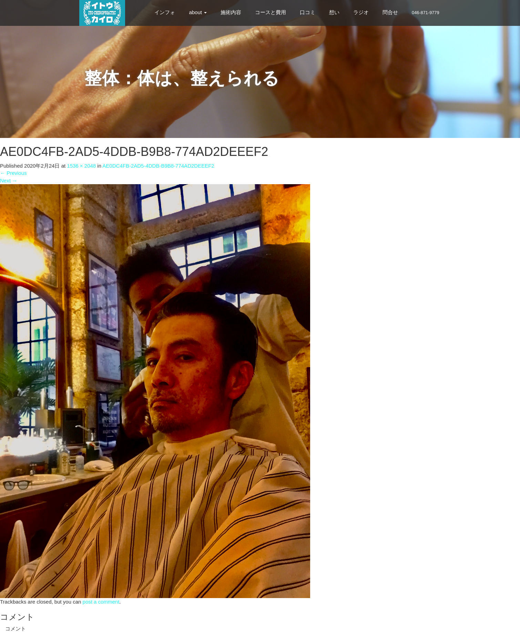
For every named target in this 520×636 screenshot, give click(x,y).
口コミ (307, 12)
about (198, 12)
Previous (13, 173)
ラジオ (361, 12)
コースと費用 (270, 12)
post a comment (101, 602)
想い (334, 12)
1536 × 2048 (81, 166)
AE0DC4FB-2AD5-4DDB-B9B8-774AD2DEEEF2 (158, 166)
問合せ (390, 12)
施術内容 (231, 12)
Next (8, 180)
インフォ (164, 12)
